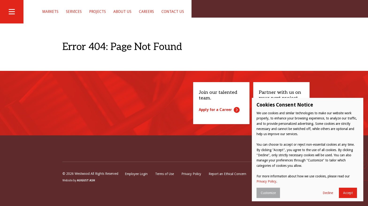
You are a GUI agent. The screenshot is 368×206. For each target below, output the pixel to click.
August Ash (86, 186)
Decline (328, 193)
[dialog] (307, 149)
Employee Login (136, 180)
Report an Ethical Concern (227, 180)
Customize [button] (268, 193)
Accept (348, 193)
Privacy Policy (191, 180)
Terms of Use (164, 180)
